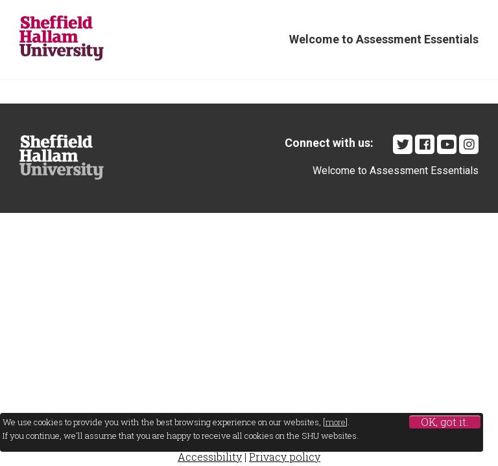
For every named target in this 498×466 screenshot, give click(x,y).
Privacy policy (284, 456)
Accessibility (210, 456)
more (336, 422)
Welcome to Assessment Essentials (384, 39)
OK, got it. (444, 422)
